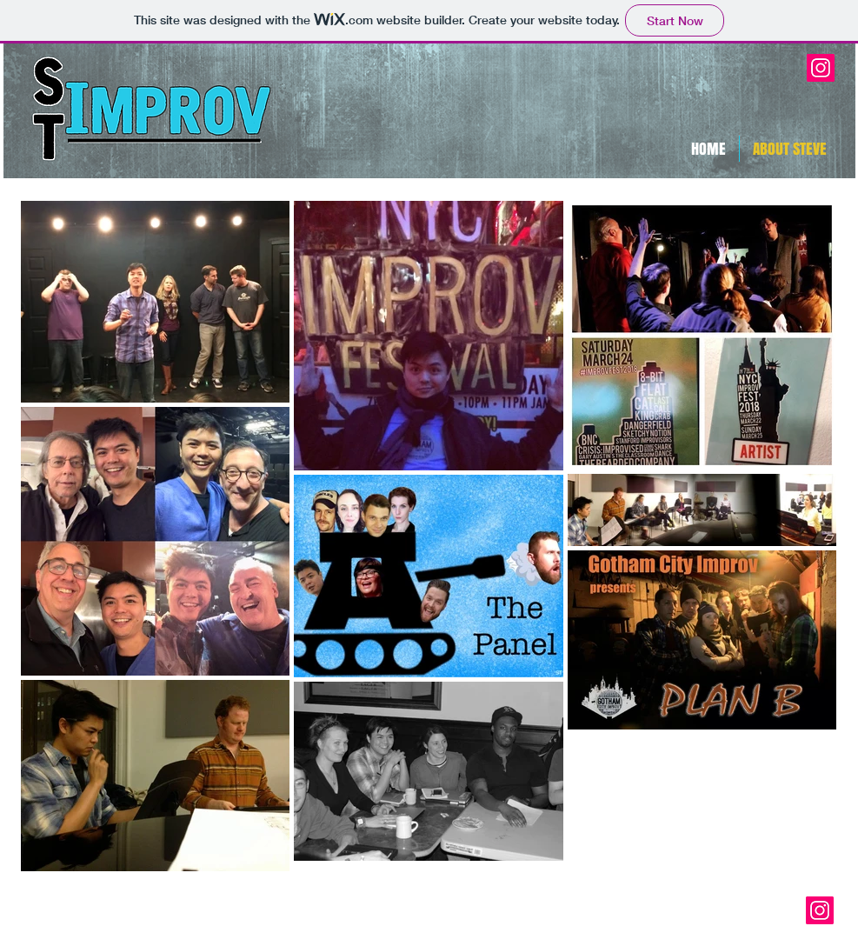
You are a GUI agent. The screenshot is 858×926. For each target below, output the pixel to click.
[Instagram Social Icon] (821, 68)
